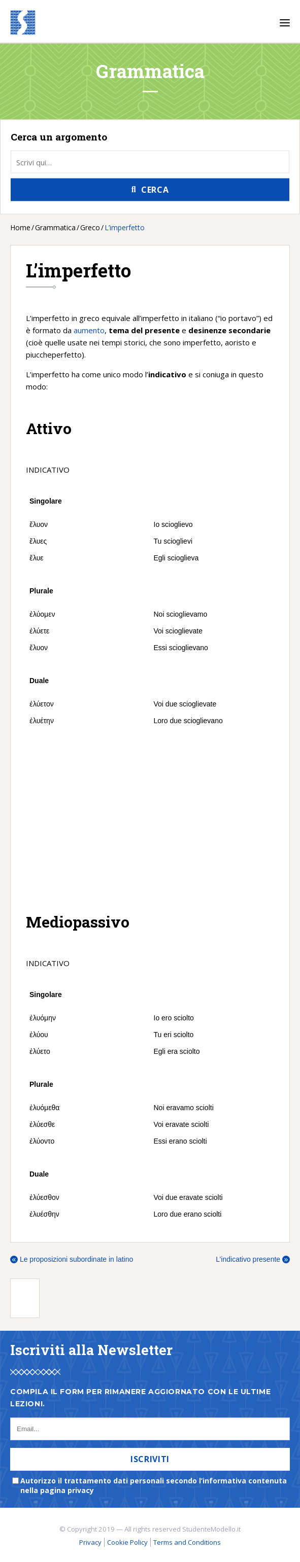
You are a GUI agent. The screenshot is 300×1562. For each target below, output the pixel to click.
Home (20, 227)
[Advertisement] (150, 820)
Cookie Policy (127, 1542)
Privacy (90, 1542)
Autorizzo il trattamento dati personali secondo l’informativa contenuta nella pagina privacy (153, 1485)
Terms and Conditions (187, 1542)
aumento (89, 330)
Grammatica (55, 227)
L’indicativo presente (253, 1259)
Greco (90, 227)
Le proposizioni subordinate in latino (71, 1259)
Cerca (155, 189)
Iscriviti (150, 1459)
